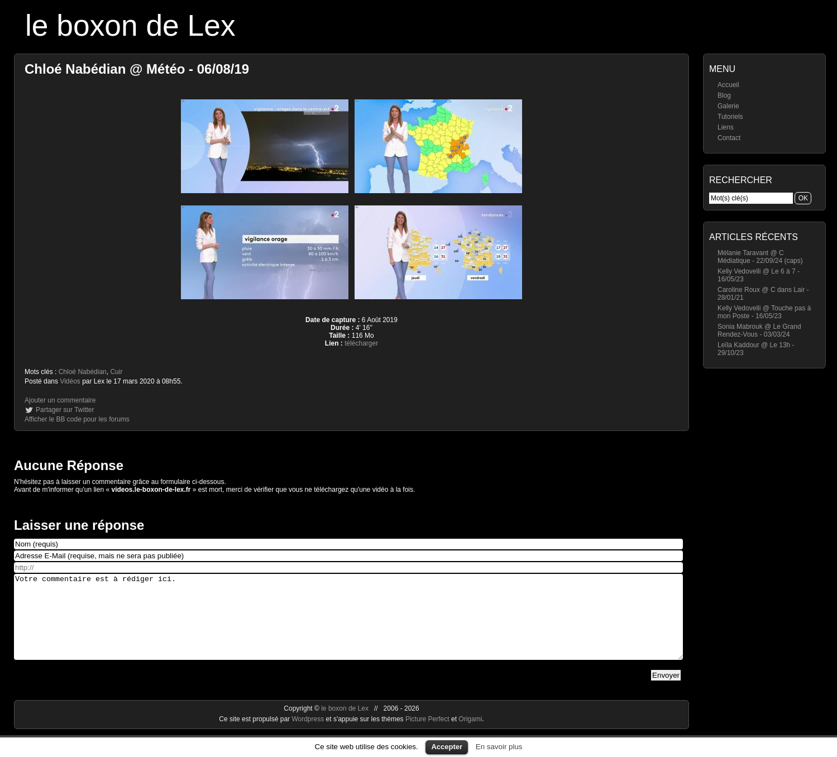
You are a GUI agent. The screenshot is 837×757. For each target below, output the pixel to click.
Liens (726, 127)
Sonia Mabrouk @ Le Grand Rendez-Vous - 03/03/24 (759, 330)
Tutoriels (730, 117)
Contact (729, 138)
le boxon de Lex (130, 25)
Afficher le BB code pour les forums (77, 419)
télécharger (361, 343)
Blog (724, 95)
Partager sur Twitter (65, 410)
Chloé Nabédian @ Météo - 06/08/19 (137, 68)
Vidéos (70, 381)
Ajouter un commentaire (60, 400)
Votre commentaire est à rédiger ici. (348, 625)
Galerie (728, 106)
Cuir (116, 372)
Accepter (446, 746)
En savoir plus (499, 746)
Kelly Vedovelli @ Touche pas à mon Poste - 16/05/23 (764, 312)
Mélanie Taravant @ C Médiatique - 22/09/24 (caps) (760, 257)
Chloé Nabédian (83, 372)
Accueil (728, 85)
